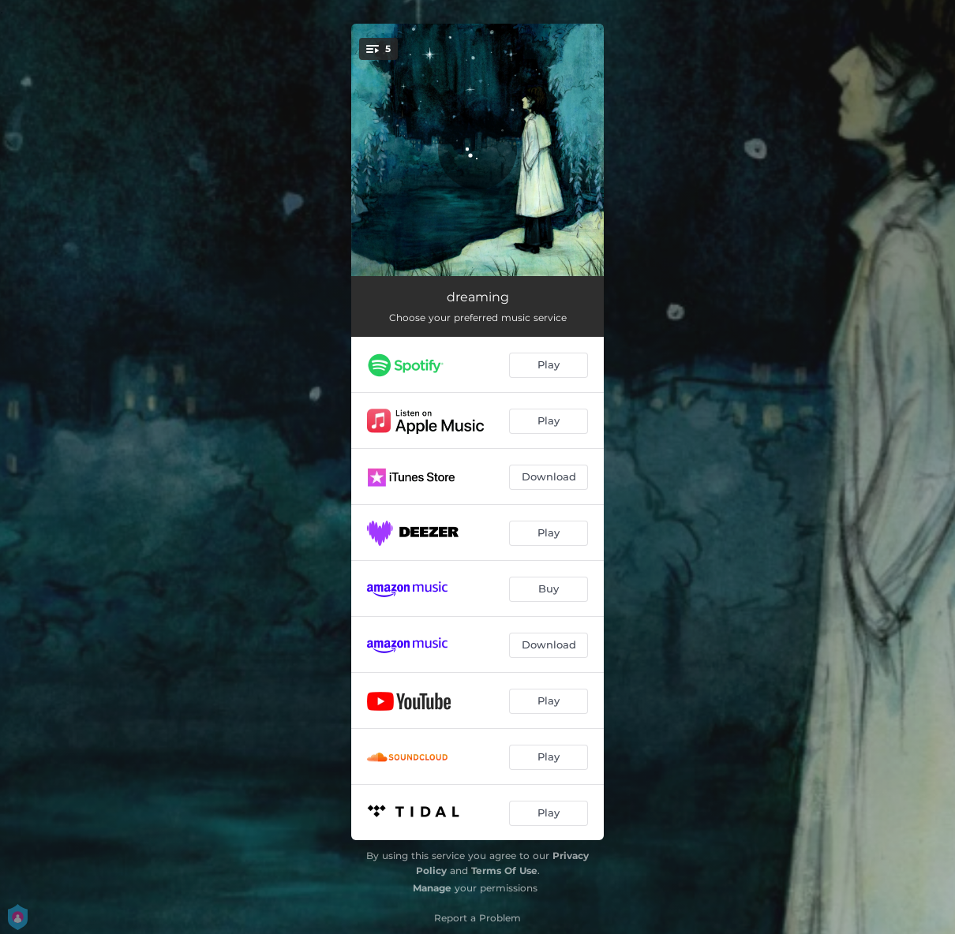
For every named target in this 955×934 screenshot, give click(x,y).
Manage (432, 888)
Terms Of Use (504, 870)
